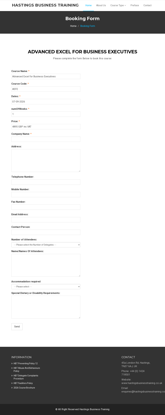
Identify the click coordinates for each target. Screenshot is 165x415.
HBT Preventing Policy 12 (26, 363)
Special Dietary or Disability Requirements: (35, 293)
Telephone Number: (22, 176)
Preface (134, 5)
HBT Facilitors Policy (23, 383)
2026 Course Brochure (24, 388)
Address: (16, 146)
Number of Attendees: (24, 239)
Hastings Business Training (94, 409)
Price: (15, 121)
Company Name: (21, 133)
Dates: (15, 96)
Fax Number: (18, 201)
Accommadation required (25, 281)
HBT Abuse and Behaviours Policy (27, 369)
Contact (147, 5)
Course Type (118, 5)
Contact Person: (20, 227)
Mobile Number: (20, 189)
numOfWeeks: (20, 108)
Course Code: (20, 83)
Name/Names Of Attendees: (27, 251)
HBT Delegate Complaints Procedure (26, 377)
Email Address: (19, 214)
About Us (101, 5)
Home (88, 5)
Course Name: (20, 71)
